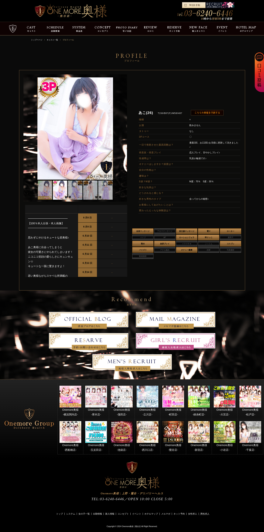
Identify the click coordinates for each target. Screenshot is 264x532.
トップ (59, 514)
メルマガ (165, 514)
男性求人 (204, 514)
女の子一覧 (84, 514)
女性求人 (192, 514)
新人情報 (109, 514)
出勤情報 (97, 514)
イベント (136, 514)
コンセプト (123, 514)
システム (70, 514)
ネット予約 (179, 514)
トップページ (36, 40)
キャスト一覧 (52, 40)
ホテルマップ (151, 514)
